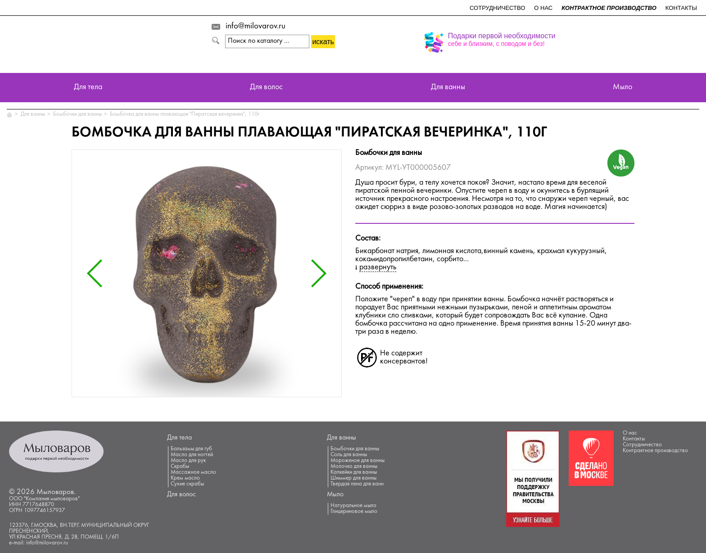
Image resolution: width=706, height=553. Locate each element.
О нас (543, 8)
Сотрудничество (497, 8)
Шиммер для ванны (353, 478)
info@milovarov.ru (255, 27)
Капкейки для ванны (353, 472)
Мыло (622, 87)
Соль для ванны (348, 455)
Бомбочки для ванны (77, 114)
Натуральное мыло (353, 505)
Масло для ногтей (192, 455)
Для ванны (448, 87)
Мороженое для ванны (357, 460)
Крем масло (185, 478)
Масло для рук (188, 460)
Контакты (681, 8)
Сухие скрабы (187, 484)
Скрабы (180, 466)
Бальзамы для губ (191, 449)
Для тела (88, 87)
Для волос (266, 87)
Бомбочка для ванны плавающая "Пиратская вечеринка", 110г (184, 114)
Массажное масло (193, 472)
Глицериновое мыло (353, 511)
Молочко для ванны (353, 466)
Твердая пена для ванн (357, 484)
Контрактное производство (608, 8)
